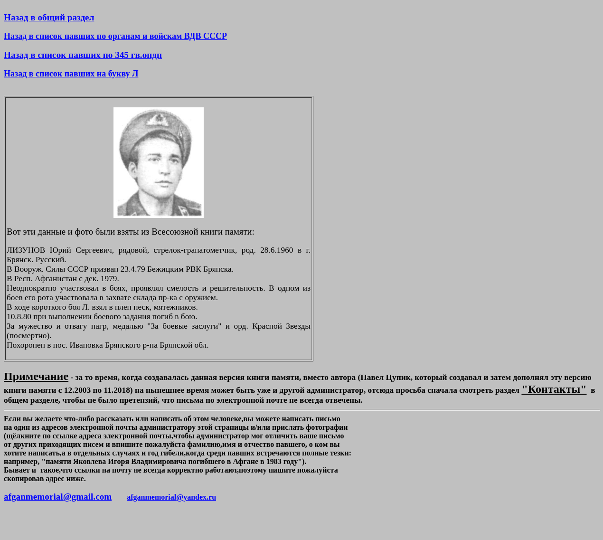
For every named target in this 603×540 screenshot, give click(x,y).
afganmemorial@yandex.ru (171, 497)
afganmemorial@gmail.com (58, 497)
